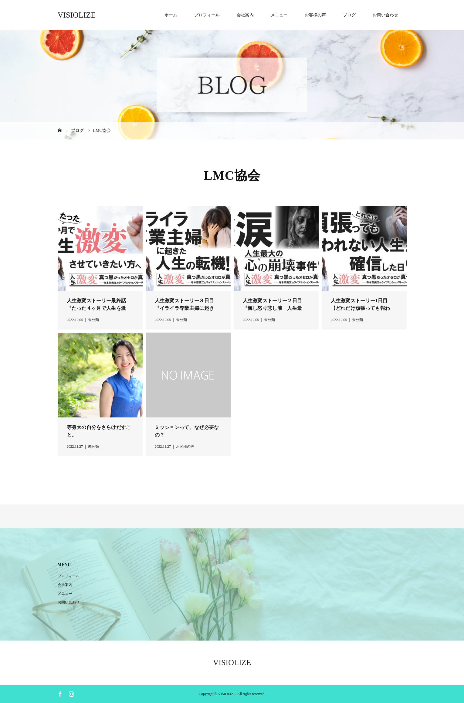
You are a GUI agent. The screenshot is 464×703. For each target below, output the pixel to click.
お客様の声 (315, 15)
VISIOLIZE (77, 15)
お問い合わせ (385, 15)
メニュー (279, 15)
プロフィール (207, 15)
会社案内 (245, 15)
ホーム (170, 15)
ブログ (349, 15)
